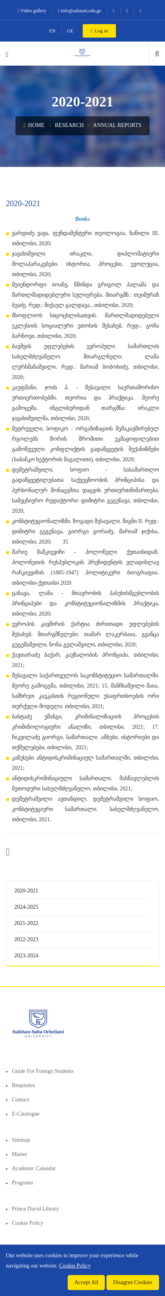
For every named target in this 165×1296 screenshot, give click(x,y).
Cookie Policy (28, 1223)
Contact (20, 1100)
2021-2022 (26, 923)
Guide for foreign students (43, 1071)
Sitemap (21, 1140)
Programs (22, 1183)
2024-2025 (26, 907)
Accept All (86, 1282)
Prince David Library (35, 1209)
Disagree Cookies (132, 1282)
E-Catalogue (26, 1114)
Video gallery (32, 10)
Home (33, 125)
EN (52, 31)
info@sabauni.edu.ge (79, 10)
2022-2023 (26, 939)
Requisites (23, 1085)
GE (70, 31)
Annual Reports (117, 125)
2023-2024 (26, 956)
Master (19, 1154)
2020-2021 (26, 891)
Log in (99, 31)
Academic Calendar (34, 1168)
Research (69, 125)
